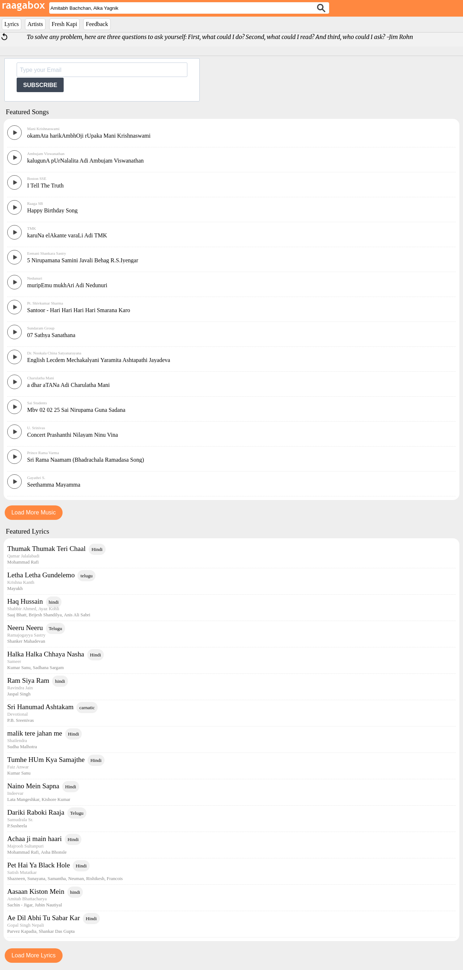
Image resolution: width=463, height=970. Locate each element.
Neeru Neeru (25, 627)
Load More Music (33, 512)
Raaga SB (35, 203)
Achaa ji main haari (34, 838)
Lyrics (11, 24)
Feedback (97, 24)
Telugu (55, 628)
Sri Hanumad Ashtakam (40, 707)
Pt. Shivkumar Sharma (45, 303)
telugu (86, 575)
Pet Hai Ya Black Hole (38, 865)
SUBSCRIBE (40, 85)
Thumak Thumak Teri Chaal (46, 548)
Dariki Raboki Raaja (35, 812)
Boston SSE (36, 178)
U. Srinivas (36, 428)
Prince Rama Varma (43, 452)
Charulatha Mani (40, 378)
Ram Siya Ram (28, 680)
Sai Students (37, 403)
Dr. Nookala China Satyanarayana (54, 353)
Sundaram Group (40, 328)
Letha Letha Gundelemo (41, 575)
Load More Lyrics (34, 955)
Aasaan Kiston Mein (35, 891)
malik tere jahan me (34, 733)
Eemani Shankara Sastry (46, 253)
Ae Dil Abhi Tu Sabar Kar (43, 918)
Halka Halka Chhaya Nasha (45, 654)
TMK (31, 228)
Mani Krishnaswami (43, 128)
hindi (54, 602)
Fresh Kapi (64, 24)
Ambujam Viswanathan (45, 153)
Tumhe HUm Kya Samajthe (46, 759)
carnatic (87, 707)
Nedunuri (34, 278)
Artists (35, 24)
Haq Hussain (25, 601)
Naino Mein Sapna (33, 786)
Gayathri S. (36, 477)
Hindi (97, 549)
